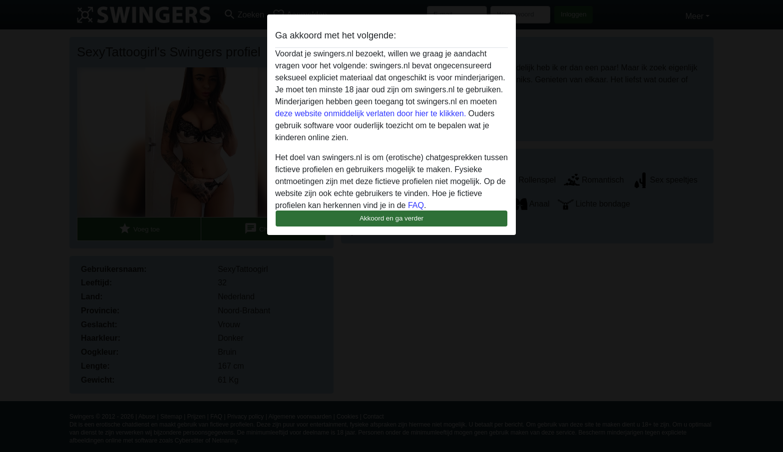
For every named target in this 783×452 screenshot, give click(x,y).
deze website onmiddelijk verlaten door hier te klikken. (370, 113)
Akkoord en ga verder (391, 218)
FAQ (416, 205)
